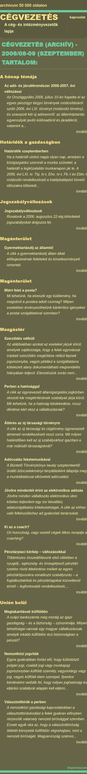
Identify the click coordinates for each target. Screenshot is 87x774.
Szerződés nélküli (19, 338)
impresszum (77, 768)
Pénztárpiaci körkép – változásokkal (35, 552)
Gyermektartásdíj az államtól (28, 248)
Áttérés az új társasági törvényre (32, 423)
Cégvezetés (29, 17)
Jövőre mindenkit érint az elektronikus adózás (43, 490)
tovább (81, 132)
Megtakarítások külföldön (26, 612)
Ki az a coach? (16, 527)
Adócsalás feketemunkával (27, 459)
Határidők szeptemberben (26, 151)
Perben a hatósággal (22, 386)
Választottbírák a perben (25, 702)
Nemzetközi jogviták (21, 654)
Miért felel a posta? (20, 290)
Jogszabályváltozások (23, 211)
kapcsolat (77, 17)
